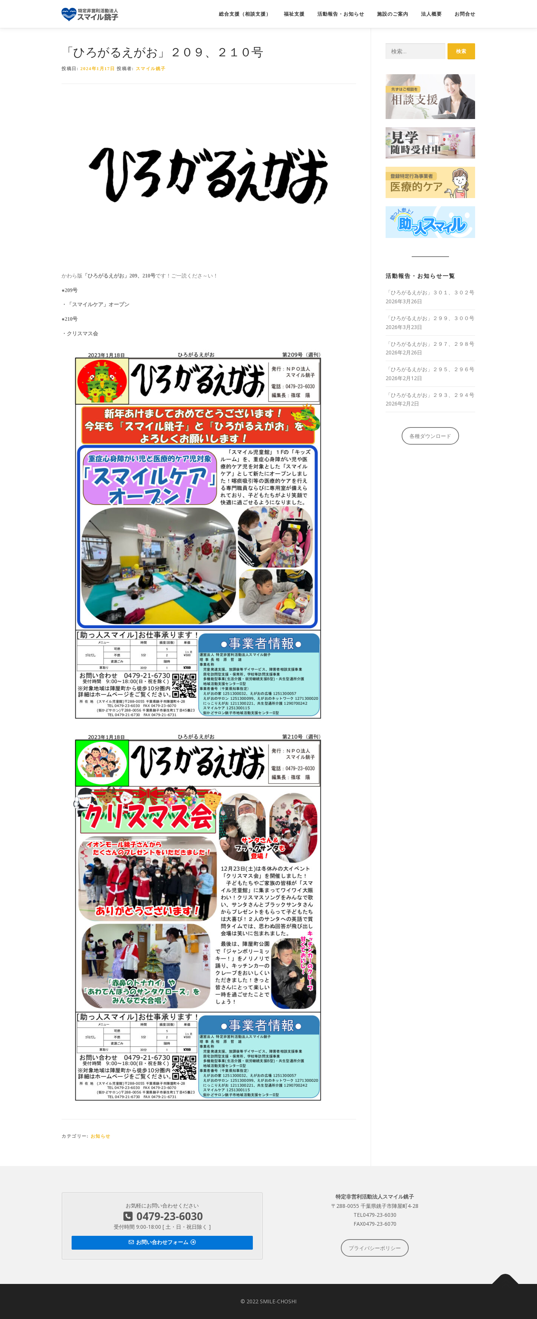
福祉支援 (294, 14)
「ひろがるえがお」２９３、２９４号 (430, 394)
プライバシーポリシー (375, 1247)
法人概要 (431, 14)
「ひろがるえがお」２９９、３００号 (430, 318)
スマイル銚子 (151, 68)
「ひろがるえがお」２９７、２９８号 (430, 343)
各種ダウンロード (430, 435)
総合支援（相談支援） (245, 14)
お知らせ (101, 1136)
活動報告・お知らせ (340, 14)
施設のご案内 (392, 14)
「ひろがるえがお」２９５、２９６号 (430, 369)
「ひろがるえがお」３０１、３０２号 (430, 292)
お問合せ (465, 14)
